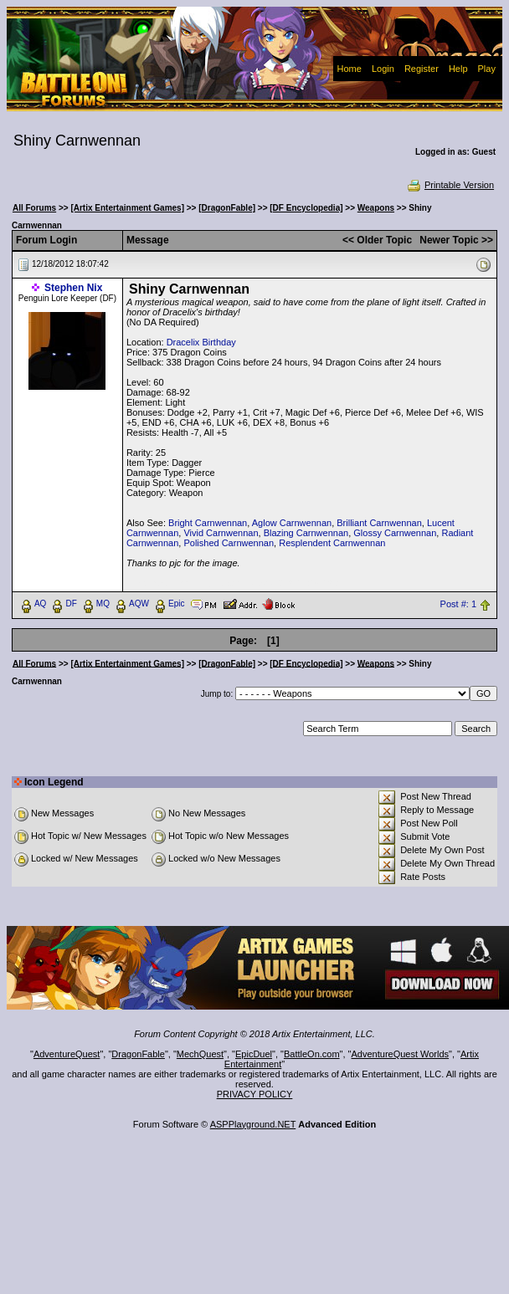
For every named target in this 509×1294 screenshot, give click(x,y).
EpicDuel (253, 1054)
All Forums (34, 207)
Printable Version (450, 185)
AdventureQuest (66, 1054)
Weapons (375, 207)
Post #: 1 (458, 604)
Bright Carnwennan (207, 523)
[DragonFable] (226, 207)
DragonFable (138, 1054)
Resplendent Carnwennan (332, 543)
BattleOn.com (312, 1054)
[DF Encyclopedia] (306, 207)
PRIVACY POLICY (255, 1094)
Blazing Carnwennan (306, 533)
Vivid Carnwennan (220, 533)
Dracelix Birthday (201, 342)
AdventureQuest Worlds (401, 1054)
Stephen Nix (73, 288)
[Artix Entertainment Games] (127, 207)
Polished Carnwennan (228, 543)
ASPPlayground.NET (253, 1124)
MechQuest (200, 1054)
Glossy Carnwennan (394, 533)
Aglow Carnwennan (292, 523)
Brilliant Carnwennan (379, 523)
